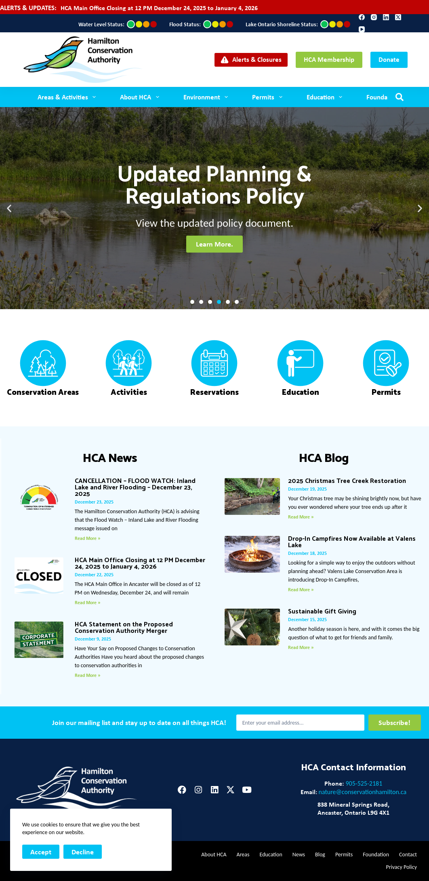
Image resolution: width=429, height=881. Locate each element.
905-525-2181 (363, 783)
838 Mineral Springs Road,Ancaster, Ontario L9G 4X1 (353, 808)
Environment (207, 97)
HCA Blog (324, 458)
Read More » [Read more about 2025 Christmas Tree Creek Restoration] (300, 517)
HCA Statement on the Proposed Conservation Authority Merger (124, 628)
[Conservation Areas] (43, 363)
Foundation (382, 96)
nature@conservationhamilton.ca (363, 792)
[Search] (399, 97)
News (298, 854)
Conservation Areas (43, 392)
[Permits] (386, 363)
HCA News (110, 458)
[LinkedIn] (386, 17)
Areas (243, 854)
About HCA (141, 97)
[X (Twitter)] (398, 17)
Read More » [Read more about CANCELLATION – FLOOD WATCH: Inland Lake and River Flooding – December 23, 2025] (87, 538)
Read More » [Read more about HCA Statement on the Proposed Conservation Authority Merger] (87, 675)
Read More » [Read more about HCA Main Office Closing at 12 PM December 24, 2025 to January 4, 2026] (87, 602)
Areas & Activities (68, 97)
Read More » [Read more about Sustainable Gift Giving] (300, 647)
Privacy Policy (401, 867)
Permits (268, 97)
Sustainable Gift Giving (322, 611)
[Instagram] (374, 17)
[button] (9, 208)
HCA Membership (329, 59)
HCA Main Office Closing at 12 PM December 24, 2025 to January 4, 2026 (159, 7)
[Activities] (128, 363)
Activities (129, 392)
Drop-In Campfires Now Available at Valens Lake (352, 542)
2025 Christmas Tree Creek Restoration (347, 481)
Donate (389, 59)
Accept (40, 852)
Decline (83, 852)
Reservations (214, 392)
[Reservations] (214, 363)
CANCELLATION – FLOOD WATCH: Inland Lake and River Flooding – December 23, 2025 (135, 488)
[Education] (300, 363)
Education (326, 97)
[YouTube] (362, 29)
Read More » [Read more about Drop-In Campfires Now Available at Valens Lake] (300, 589)
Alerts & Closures (251, 59)
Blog (320, 854)
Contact (408, 854)
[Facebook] (362, 17)
